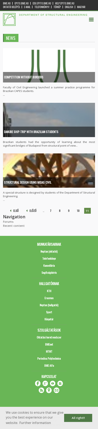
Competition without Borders (23, 77)
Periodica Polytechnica (49, 358)
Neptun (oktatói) (49, 251)
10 (78, 210)
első (16, 210)
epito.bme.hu (22, 3)
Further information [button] (35, 423)
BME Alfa (49, 365)
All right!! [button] (78, 418)
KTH (49, 291)
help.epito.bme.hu (64, 3)
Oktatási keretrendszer (49, 337)
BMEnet (49, 344)
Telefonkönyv (42, 7)
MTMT (49, 351)
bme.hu (7, 3)
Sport (49, 312)
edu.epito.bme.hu (42, 3)
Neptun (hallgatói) (49, 305)
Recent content (14, 226)
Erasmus (49, 298)
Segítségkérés (49, 272)
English (69, 7)
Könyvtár (49, 319)
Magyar (81, 7)
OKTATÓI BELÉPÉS (11, 7)
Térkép (57, 7)
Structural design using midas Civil (27, 182)
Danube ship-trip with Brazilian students (31, 131)
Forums (8, 222)
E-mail (27, 7)
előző (32, 210)
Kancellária (49, 265)
